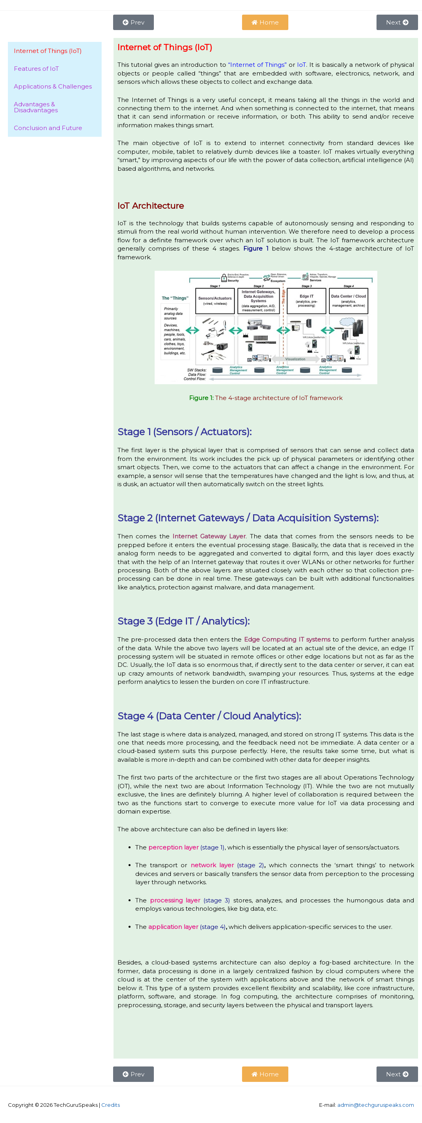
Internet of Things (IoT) (48, 51)
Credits (110, 1105)
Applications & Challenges (53, 86)
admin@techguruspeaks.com (375, 1105)
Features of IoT (36, 68)
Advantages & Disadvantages (36, 107)
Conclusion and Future (48, 128)
